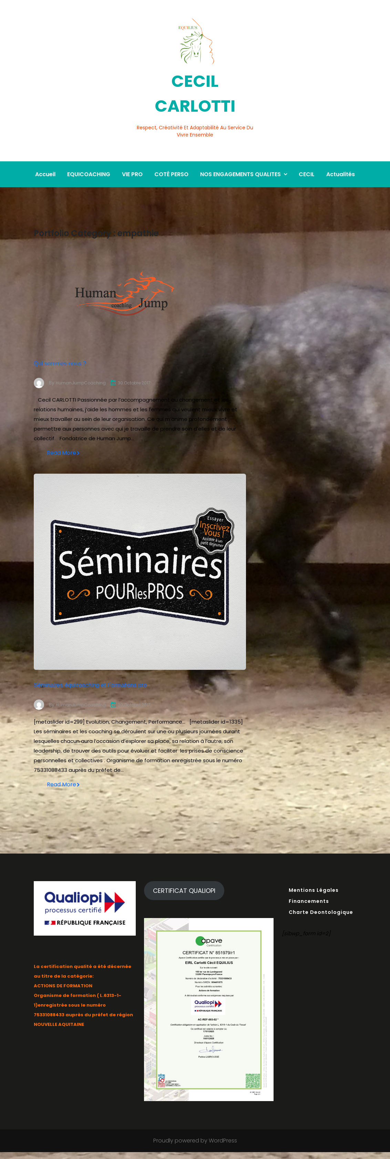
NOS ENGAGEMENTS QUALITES (240, 153)
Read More (63, 436)
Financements (309, 907)
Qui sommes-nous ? (84, 340)
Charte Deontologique (321, 918)
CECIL (307, 153)
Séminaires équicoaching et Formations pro (134, 676)
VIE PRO (132, 153)
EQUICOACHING (88, 153)
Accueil (45, 153)
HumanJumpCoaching (83, 361)
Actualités (340, 153)
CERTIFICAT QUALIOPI (184, 897)
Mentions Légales (314, 896)
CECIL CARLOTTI (195, 90)
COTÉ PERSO (171, 153)
